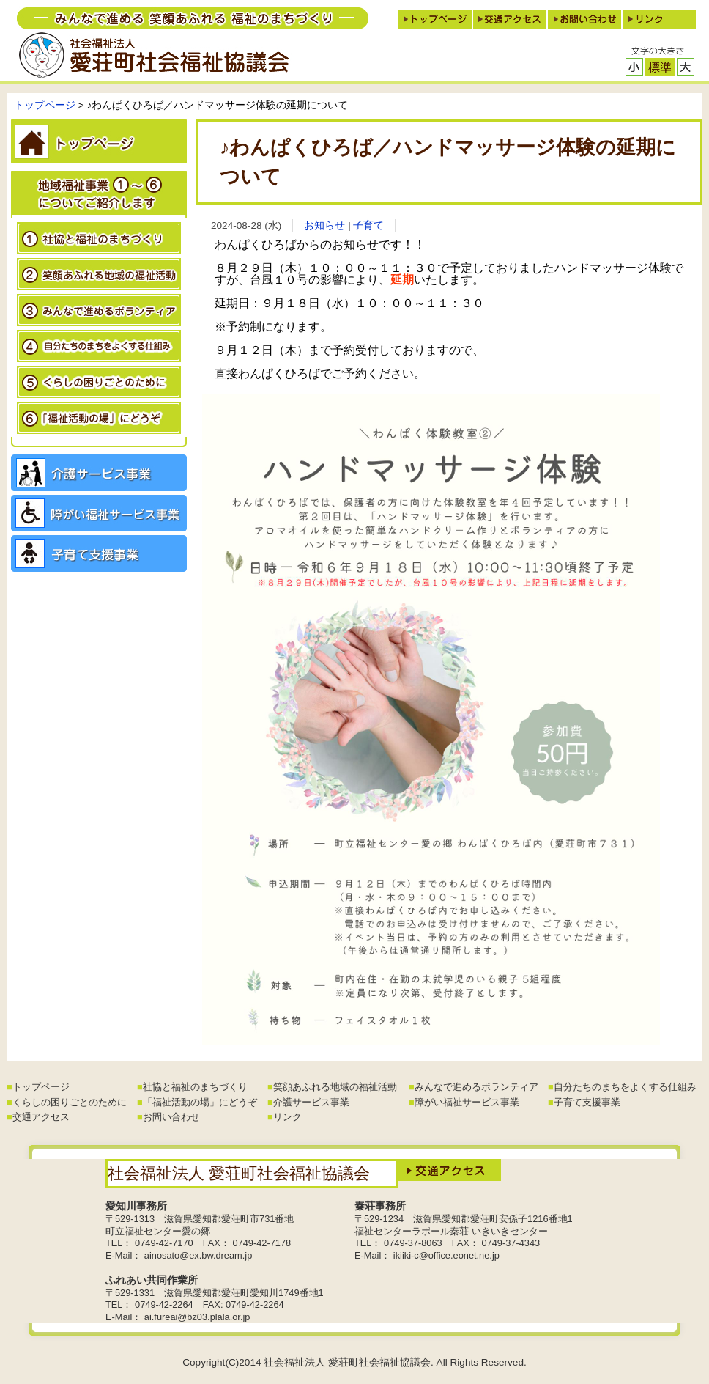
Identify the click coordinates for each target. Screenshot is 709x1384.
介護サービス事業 (311, 1102)
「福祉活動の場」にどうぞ (200, 1102)
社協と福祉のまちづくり (195, 1086)
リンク (287, 1116)
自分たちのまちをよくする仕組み (625, 1086)
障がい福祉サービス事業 (467, 1102)
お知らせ (324, 225)
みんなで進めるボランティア (476, 1086)
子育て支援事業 (587, 1102)
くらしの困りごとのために (69, 1102)
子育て (368, 225)
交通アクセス (41, 1116)
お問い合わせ (171, 1116)
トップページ (44, 105)
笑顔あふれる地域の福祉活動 (335, 1086)
